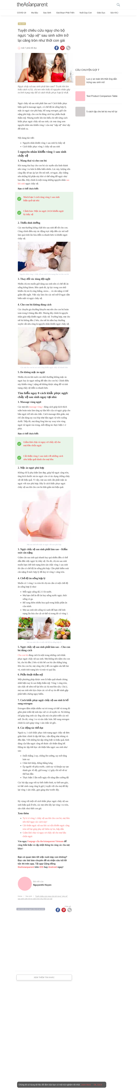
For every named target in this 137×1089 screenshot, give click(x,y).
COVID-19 (21, 13)
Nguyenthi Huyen (42, 882)
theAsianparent (26, 864)
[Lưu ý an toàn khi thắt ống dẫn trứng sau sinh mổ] (97, 77)
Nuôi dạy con (79, 13)
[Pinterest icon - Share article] (62, 45)
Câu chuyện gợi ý (87, 66)
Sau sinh (44, 13)
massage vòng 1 (36, 403)
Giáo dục (92, 13)
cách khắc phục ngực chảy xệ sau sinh (31, 906)
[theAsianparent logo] (32, 5)
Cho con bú (23, 652)
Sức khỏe (104, 13)
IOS (41, 864)
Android (52, 864)
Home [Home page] (20, 893)
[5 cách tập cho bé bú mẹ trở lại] (96, 108)
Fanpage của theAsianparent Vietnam (45, 838)
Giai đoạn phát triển (60, 13)
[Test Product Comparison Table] (96, 93)
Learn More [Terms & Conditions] (86, 1085)
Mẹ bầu (33, 13)
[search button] (118, 5)
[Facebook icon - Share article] (56, 45)
